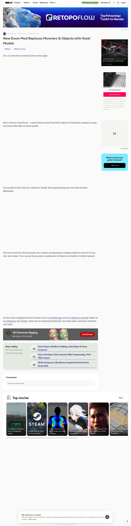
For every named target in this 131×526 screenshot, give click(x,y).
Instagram (11, 321)
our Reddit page (54, 317)
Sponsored (124, 148)
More (121, 398)
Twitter (24, 321)
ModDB (21, 317)
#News (7, 49)
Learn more (32, 519)
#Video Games (19, 49)
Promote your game (90, 3)
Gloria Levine (11, 34)
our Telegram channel (77, 317)
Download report (115, 94)
